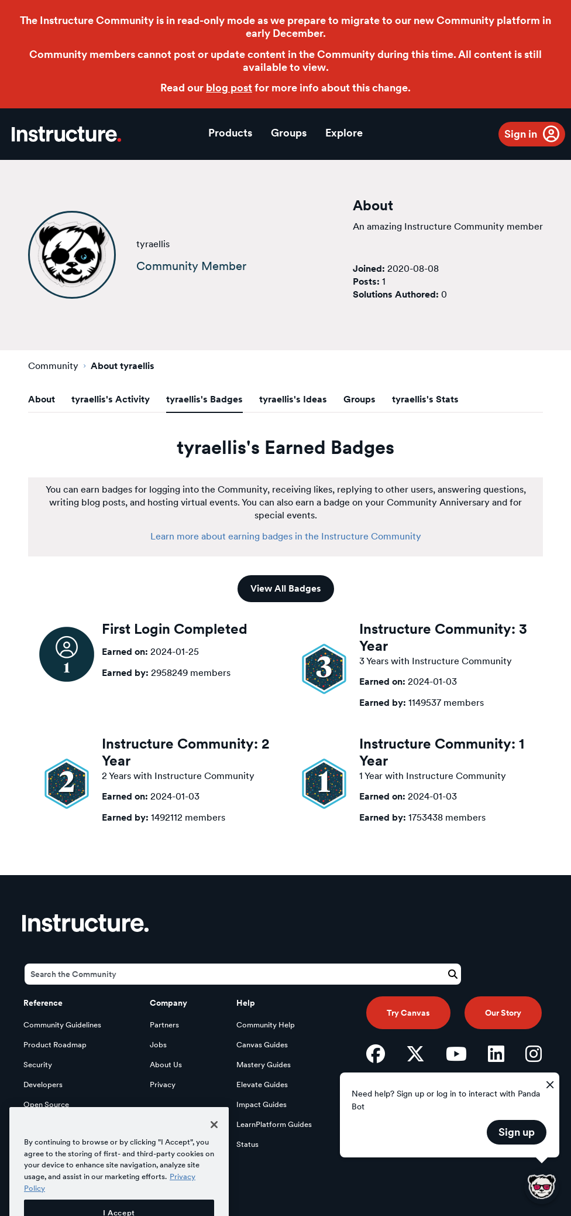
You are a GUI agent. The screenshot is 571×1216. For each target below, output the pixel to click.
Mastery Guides (263, 1064)
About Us (166, 1064)
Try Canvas (408, 1012)
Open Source (46, 1104)
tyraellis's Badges (204, 399)
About (41, 399)
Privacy (163, 1084)
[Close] (214, 1141)
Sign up (516, 1132)
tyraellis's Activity (110, 399)
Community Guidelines (62, 1024)
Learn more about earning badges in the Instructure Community (285, 536)
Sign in (520, 134)
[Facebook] (375, 1054)
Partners (164, 1024)
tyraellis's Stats (425, 399)
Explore (344, 133)
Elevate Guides (262, 1084)
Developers (43, 1084)
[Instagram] (533, 1054)
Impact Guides (261, 1104)
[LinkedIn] (496, 1054)
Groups (289, 133)
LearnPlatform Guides (274, 1124)
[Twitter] (415, 1054)
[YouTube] (456, 1054)
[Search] (242, 974)
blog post (229, 87)
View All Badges (285, 588)
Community (53, 365)
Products (230, 133)
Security (37, 1064)
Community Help (265, 1024)
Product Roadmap (55, 1044)
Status (247, 1144)
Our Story (503, 1012)
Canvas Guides (262, 1044)
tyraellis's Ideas (293, 399)
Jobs (158, 1044)
